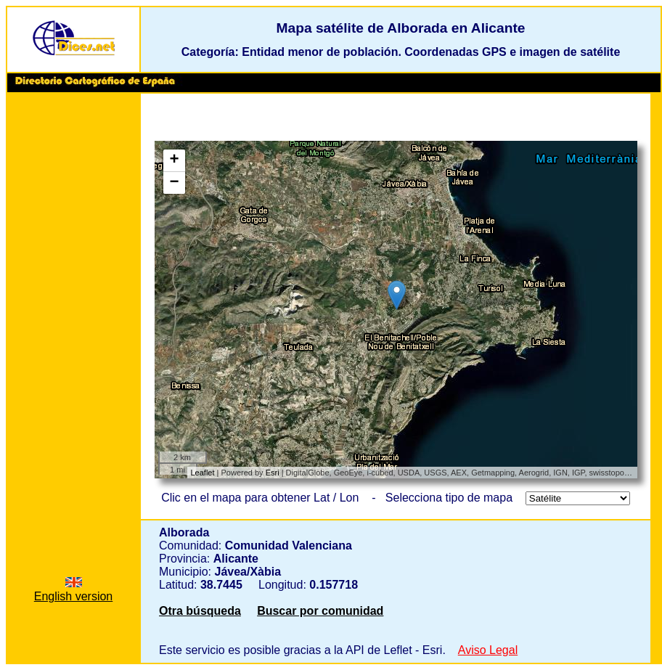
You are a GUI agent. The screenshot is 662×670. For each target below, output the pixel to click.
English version (73, 589)
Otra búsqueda (200, 611)
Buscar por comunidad (320, 611)
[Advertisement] (73, 318)
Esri (272, 472)
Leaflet (203, 472)
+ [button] (174, 160)
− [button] (174, 183)
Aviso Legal (488, 650)
